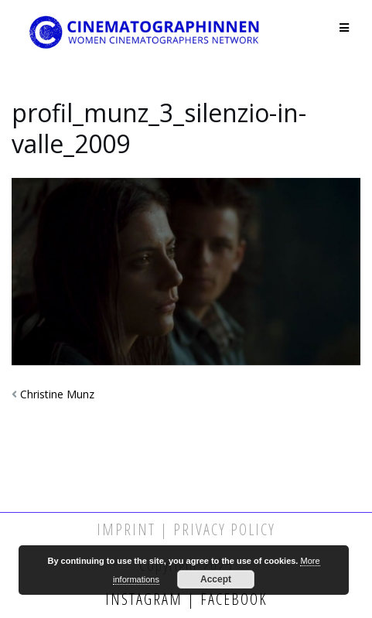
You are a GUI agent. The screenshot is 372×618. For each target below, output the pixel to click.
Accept (215, 579)
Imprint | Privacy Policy (186, 529)
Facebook (232, 599)
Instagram (146, 599)
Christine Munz (57, 394)
